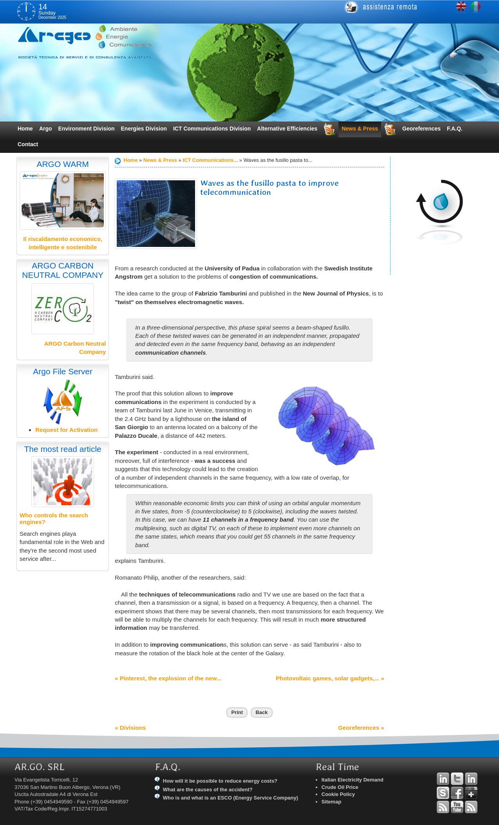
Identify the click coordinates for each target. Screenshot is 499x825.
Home (25, 128)
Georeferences (421, 128)
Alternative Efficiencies (287, 128)
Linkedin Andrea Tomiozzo (443, 778)
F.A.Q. (455, 128)
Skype (443, 793)
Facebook (457, 793)
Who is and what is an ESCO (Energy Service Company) (230, 798)
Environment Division (86, 128)
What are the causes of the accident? (208, 789)
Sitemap (332, 802)
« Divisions (130, 727)
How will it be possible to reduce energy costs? (220, 781)
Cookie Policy (338, 794)
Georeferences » (361, 727)
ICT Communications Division (212, 128)
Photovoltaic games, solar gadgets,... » (330, 678)
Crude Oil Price (340, 787)
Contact (28, 144)
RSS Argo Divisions (443, 807)
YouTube (457, 807)
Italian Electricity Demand (352, 780)
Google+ (471, 793)
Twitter (457, 778)
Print (237, 712)
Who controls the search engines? (54, 518)
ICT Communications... (210, 160)
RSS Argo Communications (471, 807)
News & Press (360, 128)
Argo (45, 128)
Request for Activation (66, 429)
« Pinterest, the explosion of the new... (168, 678)
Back (261, 712)
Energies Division (144, 128)
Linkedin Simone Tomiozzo (471, 778)
